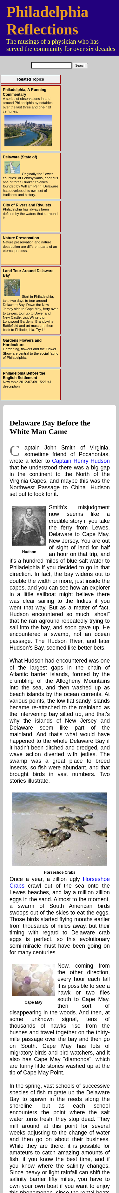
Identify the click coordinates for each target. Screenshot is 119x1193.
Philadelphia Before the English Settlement (24, 375)
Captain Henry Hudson (81, 461)
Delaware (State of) (20, 157)
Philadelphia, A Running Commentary (24, 92)
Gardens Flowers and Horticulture (22, 342)
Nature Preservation (21, 238)
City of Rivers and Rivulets (27, 205)
